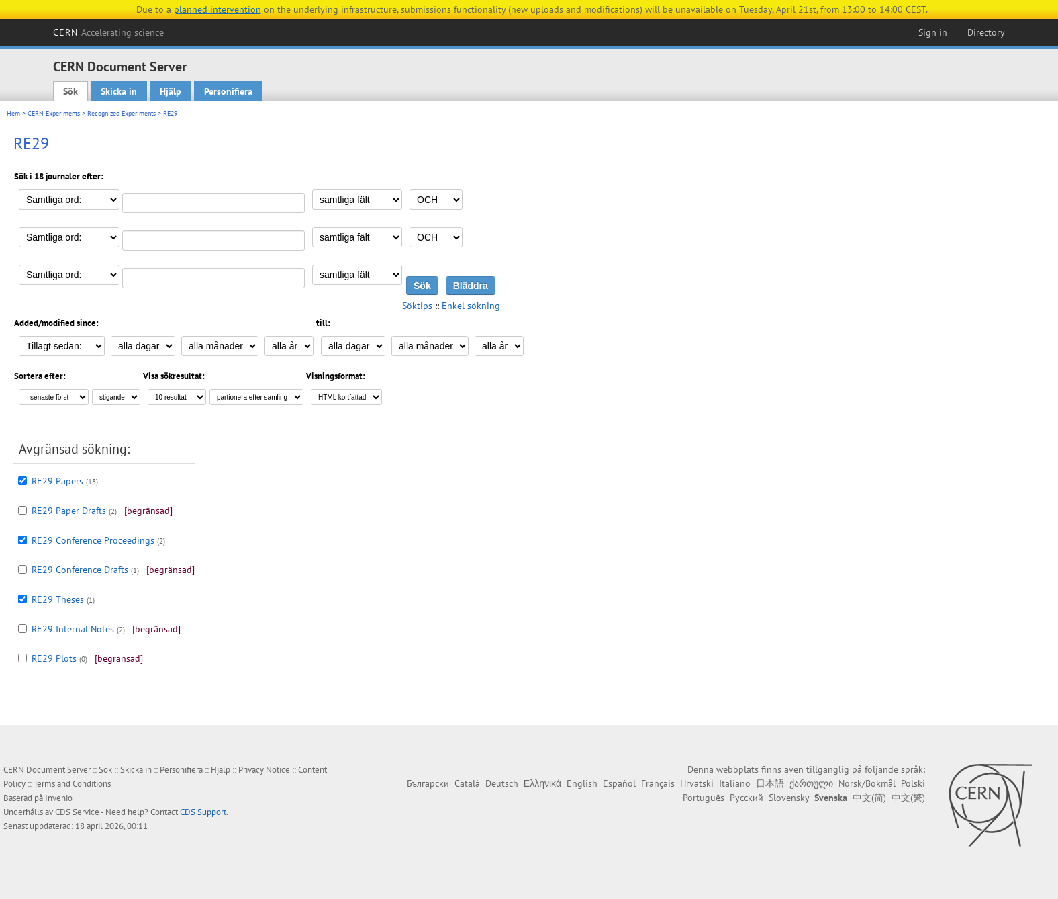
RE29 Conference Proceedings (93, 540)
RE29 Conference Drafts (80, 570)
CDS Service (77, 812)
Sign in (932, 32)
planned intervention (217, 9)
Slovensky (789, 797)
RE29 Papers (57, 481)
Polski (913, 783)
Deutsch (501, 783)
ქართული (811, 783)
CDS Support (203, 812)
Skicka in (119, 91)
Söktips (417, 306)
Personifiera (228, 91)
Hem (13, 113)
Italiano (735, 783)
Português (703, 797)
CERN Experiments (54, 113)
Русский (746, 797)
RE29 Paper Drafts (69, 511)
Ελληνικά (542, 783)
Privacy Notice (264, 769)
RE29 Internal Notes (73, 629)
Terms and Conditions (72, 783)
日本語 (770, 783)
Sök (70, 91)
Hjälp (170, 91)
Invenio (59, 798)
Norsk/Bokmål (867, 783)
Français (658, 783)
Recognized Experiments (121, 113)
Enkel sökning (471, 306)
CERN (108, 32)
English (582, 783)
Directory (986, 32)
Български (428, 783)
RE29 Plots (54, 658)
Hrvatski (697, 783)
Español (619, 783)
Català (467, 783)
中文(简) (869, 797)
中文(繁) (908, 797)
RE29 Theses (58, 599)
